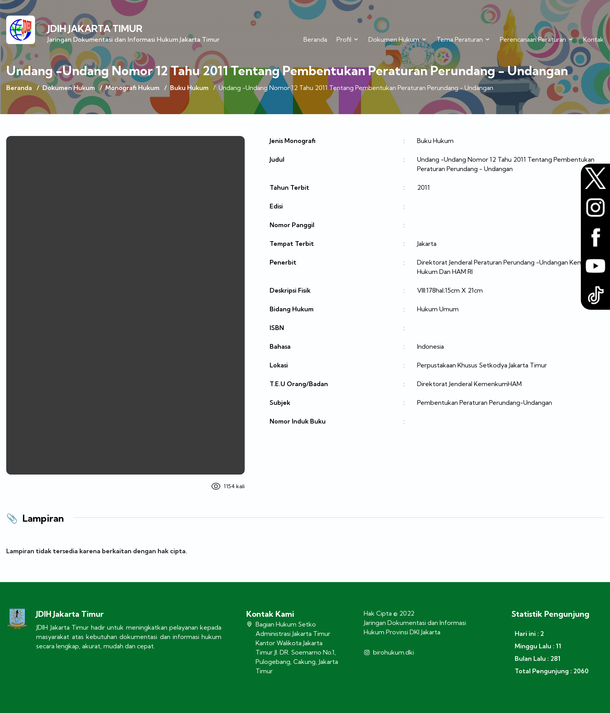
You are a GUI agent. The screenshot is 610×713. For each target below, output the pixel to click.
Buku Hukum (189, 88)
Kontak (593, 39)
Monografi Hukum (132, 88)
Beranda (315, 39)
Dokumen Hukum (68, 88)
